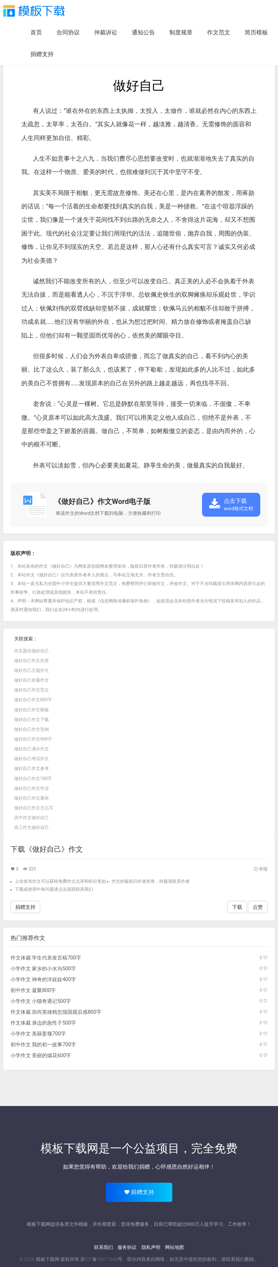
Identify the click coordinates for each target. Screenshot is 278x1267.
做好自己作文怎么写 (33, 807)
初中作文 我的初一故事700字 (43, 1044)
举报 (260, 869)
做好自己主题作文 (31, 670)
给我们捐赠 (136, 1167)
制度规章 (181, 32)
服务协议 (127, 1247)
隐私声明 (151, 1247)
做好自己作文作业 (31, 788)
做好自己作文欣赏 (31, 660)
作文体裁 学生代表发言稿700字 (45, 958)
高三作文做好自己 (31, 827)
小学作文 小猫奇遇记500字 (40, 1001)
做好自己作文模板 (31, 709)
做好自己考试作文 (31, 758)
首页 (36, 32)
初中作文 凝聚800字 (33, 990)
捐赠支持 (42, 54)
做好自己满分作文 (31, 748)
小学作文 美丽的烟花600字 (40, 1055)
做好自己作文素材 (31, 798)
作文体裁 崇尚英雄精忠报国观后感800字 (55, 1012)
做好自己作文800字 (33, 699)
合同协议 (68, 32)
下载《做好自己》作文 (46, 849)
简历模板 (256, 32)
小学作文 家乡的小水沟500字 (43, 968)
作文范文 (218, 32)
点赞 (258, 907)
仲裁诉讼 (105, 32)
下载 (19, 889)
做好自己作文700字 (33, 778)
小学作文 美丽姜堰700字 (38, 1034)
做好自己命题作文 (31, 680)
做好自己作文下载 (31, 719)
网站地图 (174, 1247)
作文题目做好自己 (31, 650)
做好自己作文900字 (33, 739)
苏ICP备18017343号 (101, 1259)
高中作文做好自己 (31, 817)
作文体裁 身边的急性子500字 (43, 1023)
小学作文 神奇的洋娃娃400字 (43, 979)
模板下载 (34, 11)
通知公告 (143, 32)
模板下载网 (47, 1259)
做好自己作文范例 (31, 729)
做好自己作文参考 (31, 768)
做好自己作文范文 (31, 689)
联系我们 (103, 1247)
